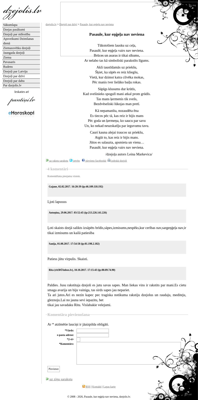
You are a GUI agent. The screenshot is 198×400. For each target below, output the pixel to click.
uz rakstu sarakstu (57, 160)
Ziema (7, 57)
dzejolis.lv (51, 24)
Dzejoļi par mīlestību (16, 34)
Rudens (8, 66)
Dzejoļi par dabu (14, 81)
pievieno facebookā (94, 160)
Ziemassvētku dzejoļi (17, 48)
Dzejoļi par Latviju (15, 71)
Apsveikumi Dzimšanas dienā (18, 41)
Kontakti (96, 386)
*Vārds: (69, 330)
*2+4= (70, 339)
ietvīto (75, 160)
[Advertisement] (21, 179)
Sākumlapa (10, 25)
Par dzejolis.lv (12, 85)
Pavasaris (9, 62)
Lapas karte (109, 386)
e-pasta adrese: (65, 335)
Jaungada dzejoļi (14, 53)
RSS (88, 386)
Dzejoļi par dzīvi (14, 76)
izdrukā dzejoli (117, 160)
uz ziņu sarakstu (59, 379)
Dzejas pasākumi (14, 29)
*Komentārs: (66, 343)
